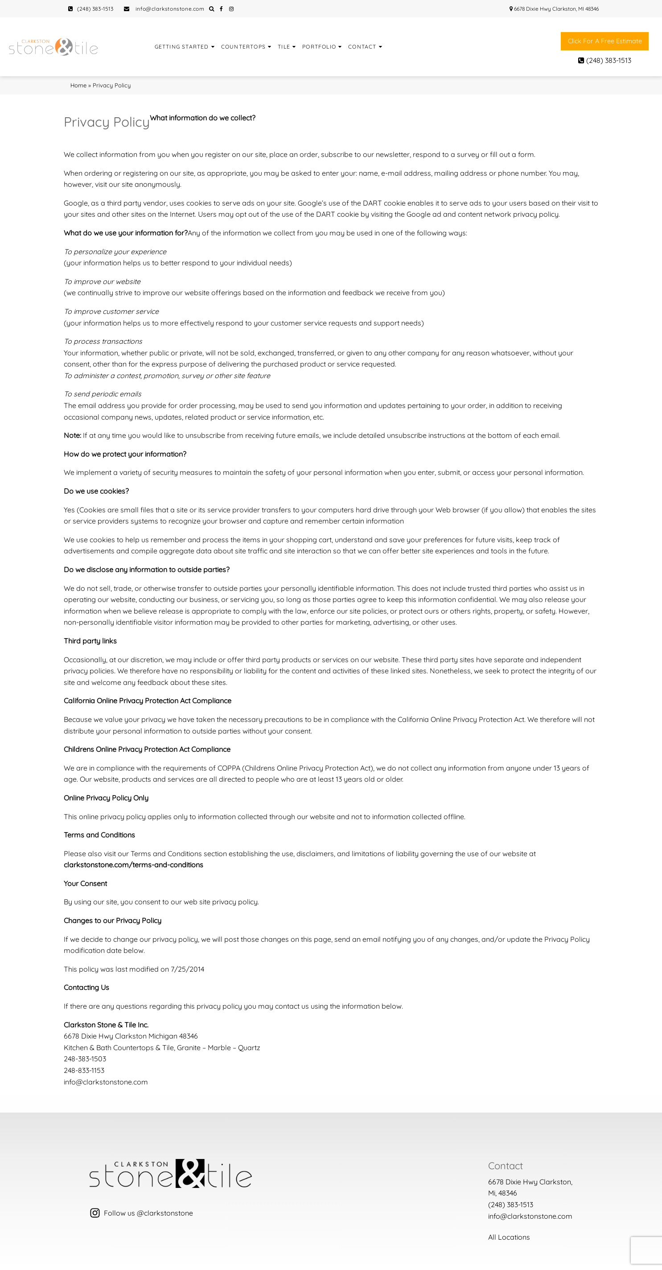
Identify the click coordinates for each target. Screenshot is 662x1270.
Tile (284, 46)
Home (78, 85)
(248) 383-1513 (91, 8)
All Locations (509, 1237)
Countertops (243, 46)
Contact (362, 46)
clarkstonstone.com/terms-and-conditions (133, 864)
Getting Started (182, 46)
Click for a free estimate (605, 41)
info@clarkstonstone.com (164, 8)
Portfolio (319, 46)
